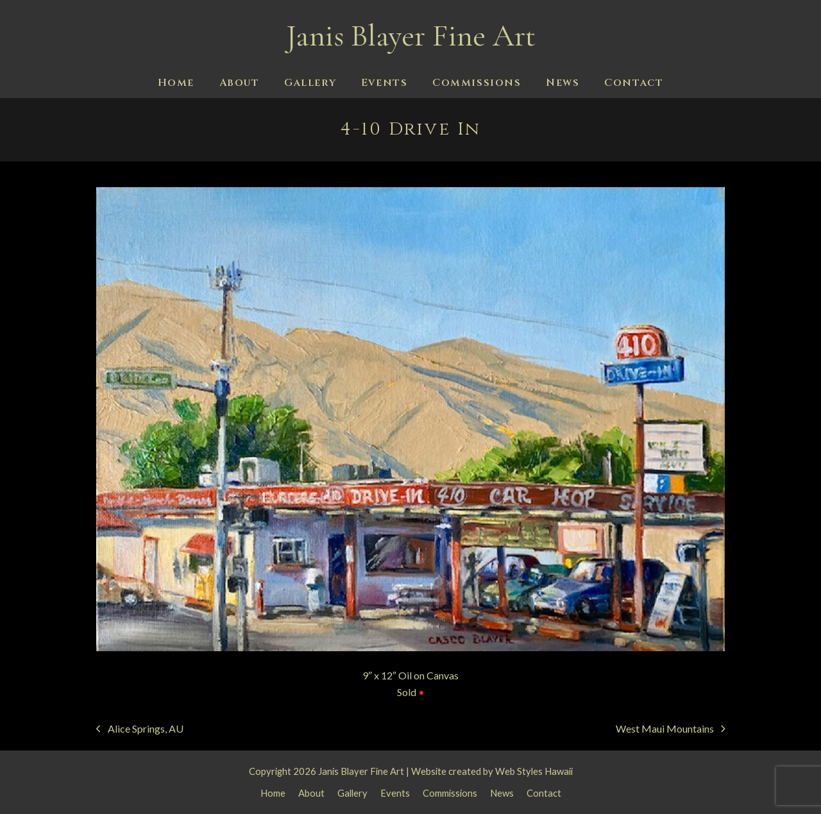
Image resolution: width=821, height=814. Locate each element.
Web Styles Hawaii (534, 771)
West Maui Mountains (670, 729)
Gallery (352, 793)
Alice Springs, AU (139, 729)
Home (272, 793)
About (311, 793)
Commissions (450, 793)
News (502, 793)
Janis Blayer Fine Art (411, 35)
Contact (544, 793)
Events (395, 793)
